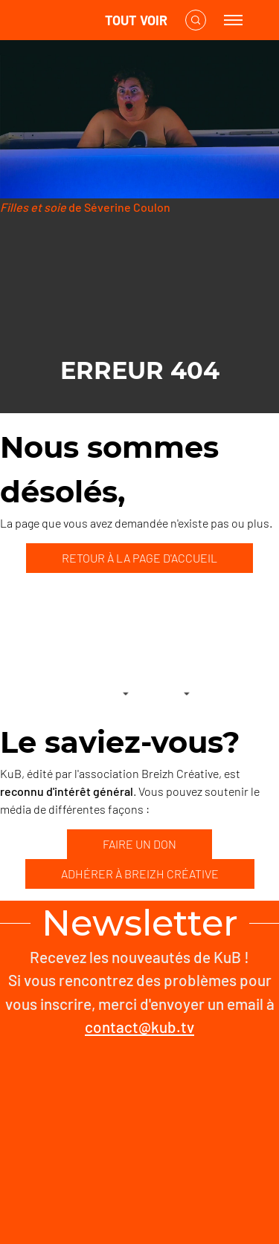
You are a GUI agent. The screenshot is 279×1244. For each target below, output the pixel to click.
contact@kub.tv (139, 1026)
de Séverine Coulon (85, 207)
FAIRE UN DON (139, 844)
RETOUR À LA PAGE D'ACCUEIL (139, 558)
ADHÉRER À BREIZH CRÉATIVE (140, 873)
